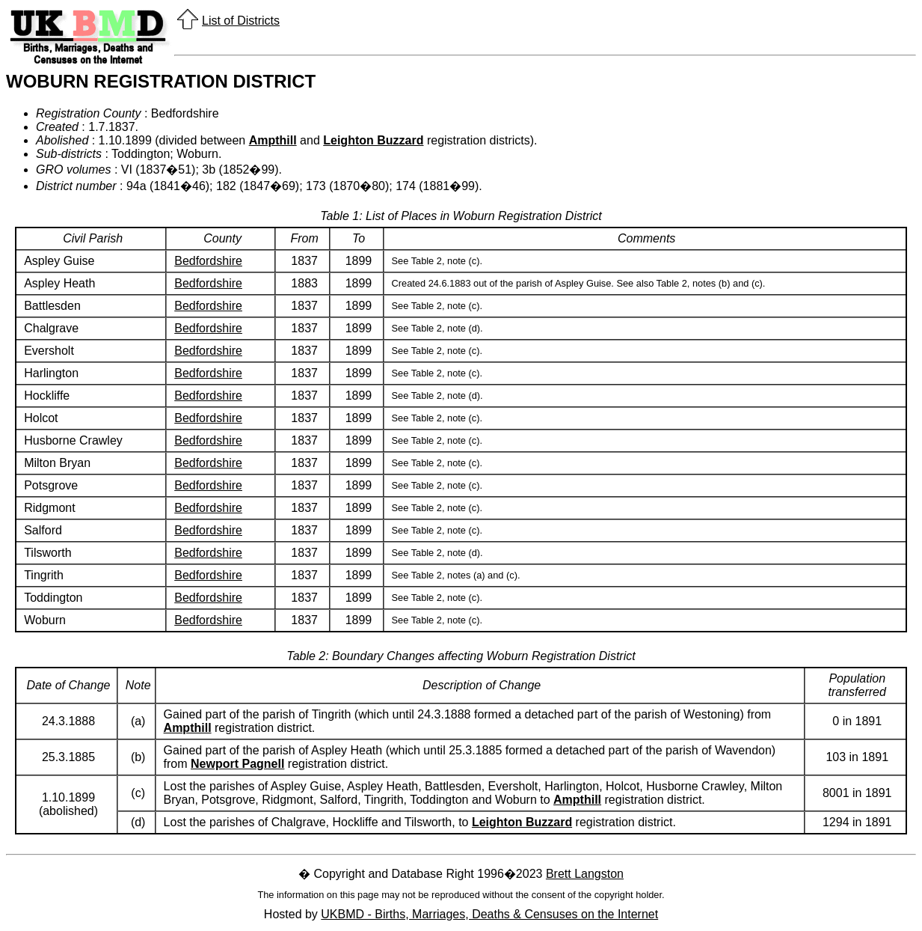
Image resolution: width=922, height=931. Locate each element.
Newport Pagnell (237, 763)
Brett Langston (585, 873)
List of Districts (241, 20)
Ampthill (273, 140)
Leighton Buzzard (373, 140)
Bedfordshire (208, 260)
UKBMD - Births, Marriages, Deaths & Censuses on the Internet (489, 914)
